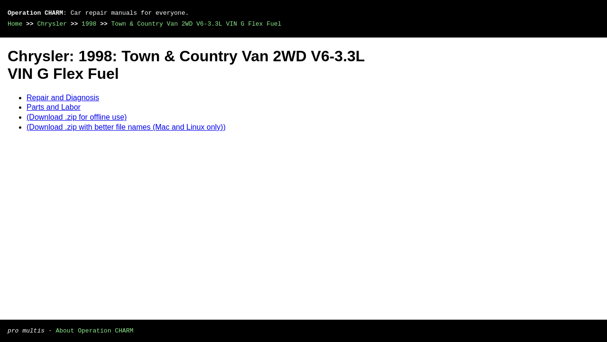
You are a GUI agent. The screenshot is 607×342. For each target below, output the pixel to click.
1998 (89, 23)
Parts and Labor (54, 107)
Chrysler (51, 23)
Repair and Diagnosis (63, 98)
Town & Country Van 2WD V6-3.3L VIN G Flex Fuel (196, 23)
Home (15, 23)
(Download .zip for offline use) (77, 117)
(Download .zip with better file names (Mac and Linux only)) (126, 127)
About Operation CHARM (94, 330)
